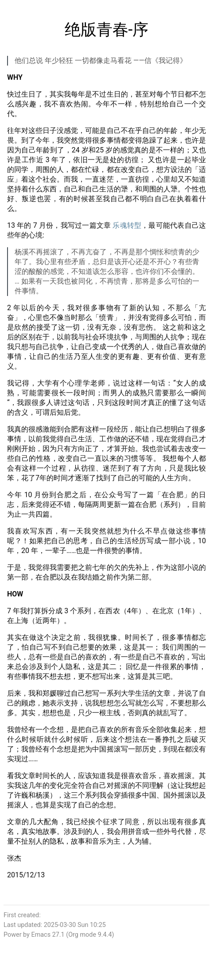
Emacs (40, 934)
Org (73, 934)
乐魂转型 (126, 225)
